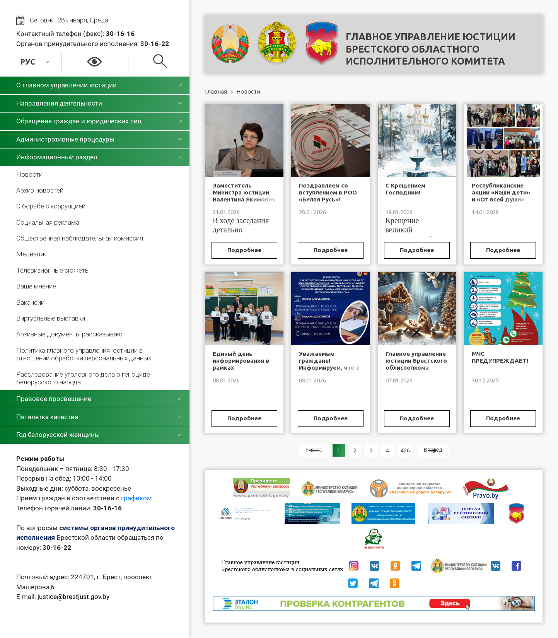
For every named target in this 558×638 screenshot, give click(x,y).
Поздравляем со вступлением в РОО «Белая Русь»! (328, 192)
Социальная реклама (47, 222)
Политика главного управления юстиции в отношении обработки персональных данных (83, 354)
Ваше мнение (36, 286)
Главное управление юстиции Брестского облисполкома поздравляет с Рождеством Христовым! (416, 371)
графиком (136, 498)
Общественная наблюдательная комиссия (79, 238)
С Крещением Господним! (405, 189)
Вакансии (30, 302)
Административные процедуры (65, 139)
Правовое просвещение (53, 399)
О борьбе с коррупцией (50, 206)
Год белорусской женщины (58, 434)
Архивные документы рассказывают (71, 334)
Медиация (32, 254)
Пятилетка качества (47, 417)
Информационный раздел (56, 157)
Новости (29, 174)
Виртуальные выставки (50, 318)
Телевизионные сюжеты (53, 270)
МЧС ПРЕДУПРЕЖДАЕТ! (500, 357)
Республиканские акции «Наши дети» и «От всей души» (501, 192)
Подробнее (244, 250)
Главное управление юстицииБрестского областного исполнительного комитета (430, 49)
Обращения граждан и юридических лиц (79, 121)
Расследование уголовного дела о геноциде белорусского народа (83, 378)
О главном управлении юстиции (66, 85)
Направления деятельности (59, 103)
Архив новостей (39, 190)
